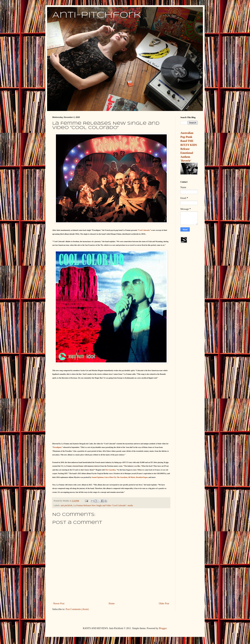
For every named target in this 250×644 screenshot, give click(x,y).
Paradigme (57, 447)
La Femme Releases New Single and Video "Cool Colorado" (100, 505)
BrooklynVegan (142, 477)
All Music (131, 477)
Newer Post (58, 603)
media (130, 505)
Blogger (163, 628)
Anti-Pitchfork (96, 15)
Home (112, 603)
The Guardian (110, 470)
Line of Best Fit (110, 477)
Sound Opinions (98, 477)
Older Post (164, 603)
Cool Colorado (144, 230)
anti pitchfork (66, 505)
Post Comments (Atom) (77, 609)
